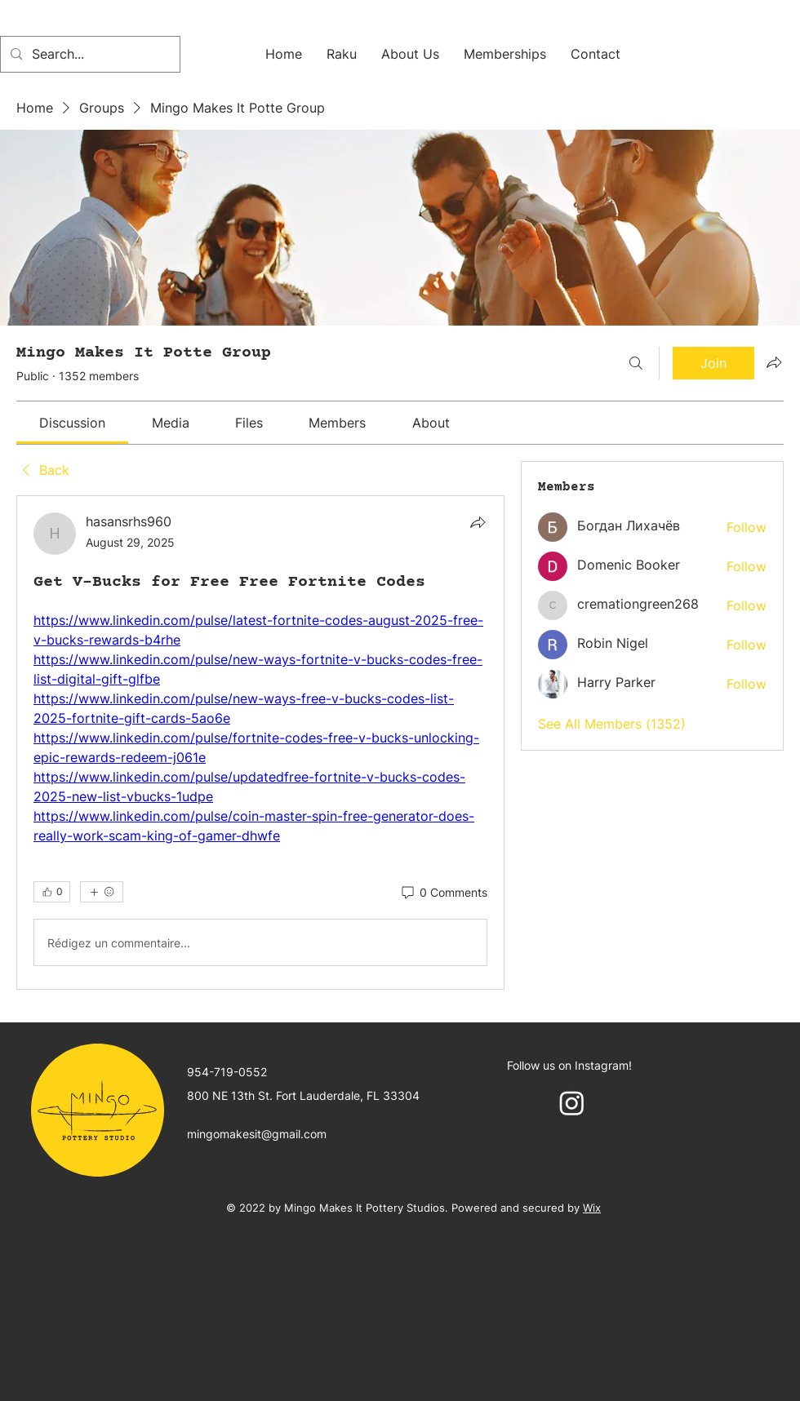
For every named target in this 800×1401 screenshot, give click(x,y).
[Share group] (774, 362)
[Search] (636, 363)
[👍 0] (51, 891)
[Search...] (88, 54)
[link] (72, 423)
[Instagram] (572, 1103)
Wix (592, 1207)
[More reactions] (101, 891)
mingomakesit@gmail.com (257, 1134)
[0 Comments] (443, 892)
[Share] (477, 522)
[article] (260, 742)
